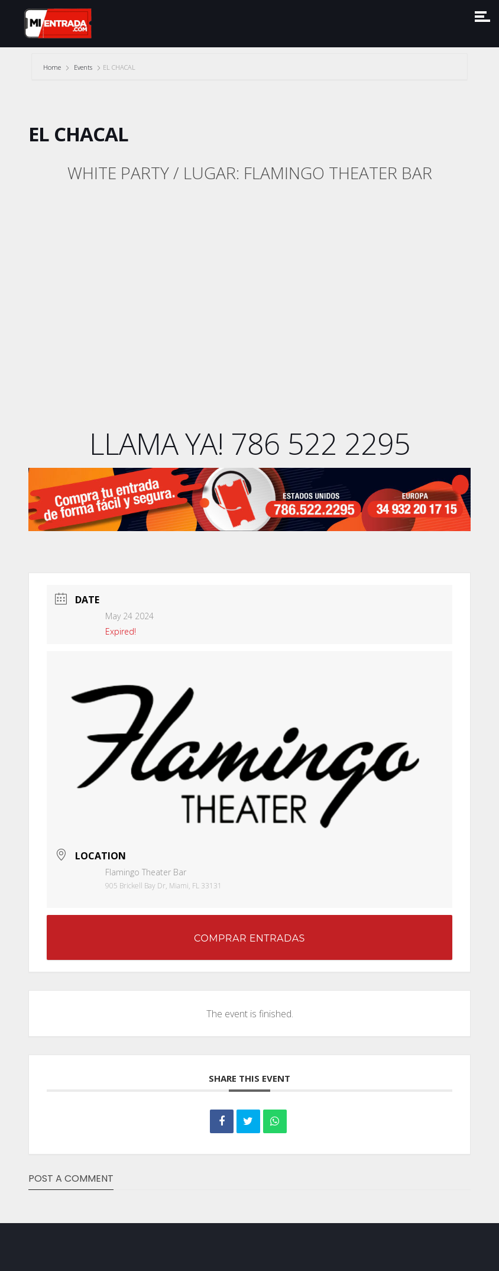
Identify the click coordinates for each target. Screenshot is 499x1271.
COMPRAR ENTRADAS (249, 938)
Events (83, 67)
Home (53, 67)
